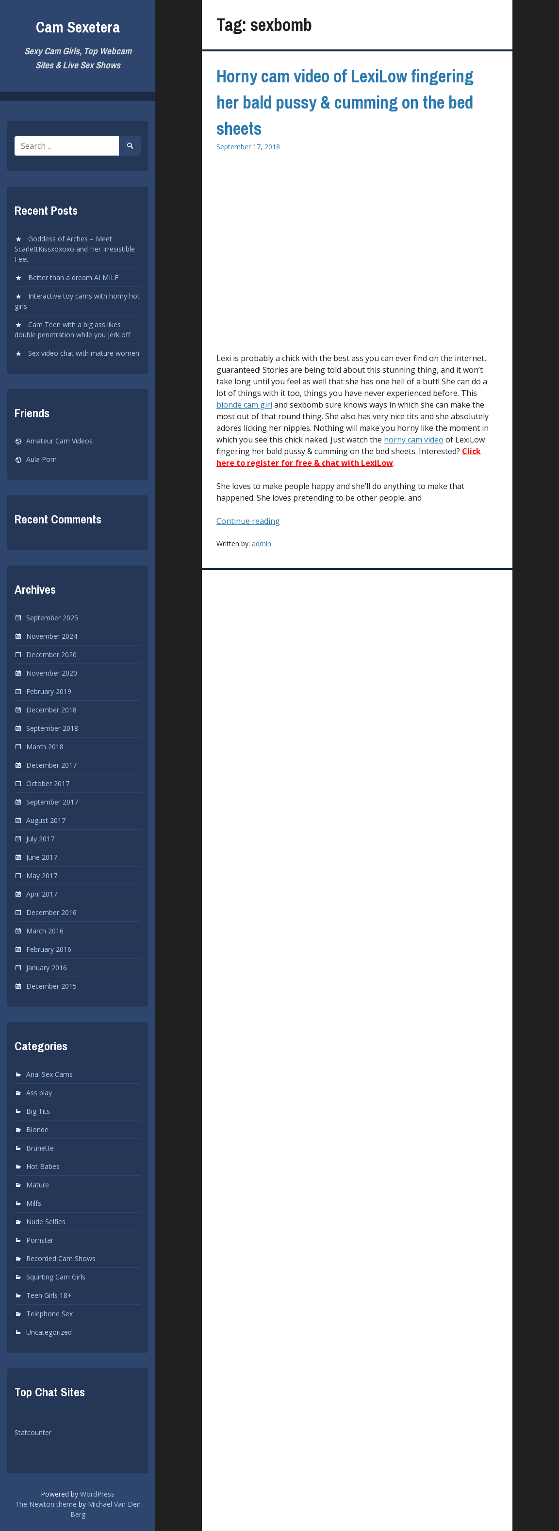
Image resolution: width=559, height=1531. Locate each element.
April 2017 (41, 894)
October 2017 (47, 783)
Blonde (37, 1129)
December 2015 (51, 986)
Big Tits (38, 1111)
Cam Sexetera (78, 26)
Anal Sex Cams (49, 1074)
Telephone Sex (49, 1313)
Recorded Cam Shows (61, 1258)
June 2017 (41, 857)
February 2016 (48, 949)
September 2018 (52, 728)
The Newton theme (46, 1504)
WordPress (97, 1494)
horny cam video (414, 439)
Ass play (39, 1092)
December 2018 (51, 709)
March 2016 (45, 930)
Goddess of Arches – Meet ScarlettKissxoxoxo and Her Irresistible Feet (75, 249)
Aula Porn (41, 459)
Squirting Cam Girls (55, 1276)
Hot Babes (43, 1166)
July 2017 (40, 838)
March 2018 (45, 746)
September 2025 (52, 617)
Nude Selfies (46, 1221)
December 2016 (51, 912)
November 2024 (51, 636)
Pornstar (39, 1240)
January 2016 (46, 967)
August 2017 (46, 820)
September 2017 (52, 801)
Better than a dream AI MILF (73, 277)
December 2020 (51, 654)
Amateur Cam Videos (59, 440)
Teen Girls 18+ (49, 1295)
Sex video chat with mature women (83, 353)
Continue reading (264, 521)
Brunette (40, 1147)
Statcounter (33, 1432)
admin (261, 543)
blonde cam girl (244, 404)
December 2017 (51, 765)
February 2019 (48, 691)
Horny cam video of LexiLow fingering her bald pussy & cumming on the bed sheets (345, 102)
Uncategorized (49, 1332)
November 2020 (51, 673)
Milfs (33, 1203)
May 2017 (41, 875)
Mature (37, 1184)
